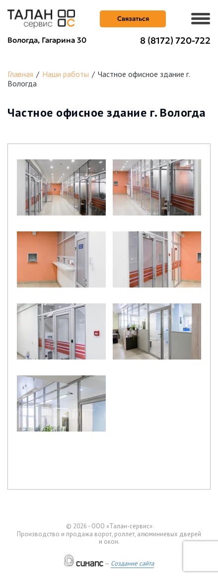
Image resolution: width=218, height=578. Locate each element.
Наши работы (65, 74)
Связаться (133, 18)
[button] (61, 187)
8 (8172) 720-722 (175, 40)
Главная (20, 74)
